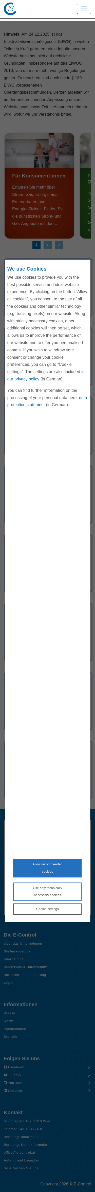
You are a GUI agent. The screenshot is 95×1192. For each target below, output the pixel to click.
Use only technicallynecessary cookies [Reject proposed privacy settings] (47, 891)
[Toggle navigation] (84, 9)
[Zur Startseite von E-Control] (10, 9)
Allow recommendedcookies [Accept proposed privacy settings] (48, 867)
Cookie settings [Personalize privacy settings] (47, 909)
